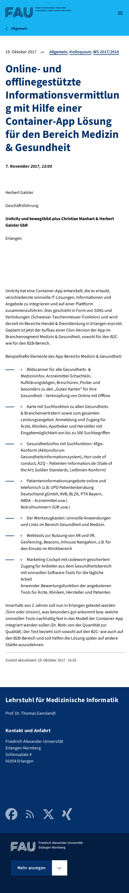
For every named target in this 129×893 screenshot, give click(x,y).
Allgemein (58, 52)
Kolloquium (80, 52)
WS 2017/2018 (106, 52)
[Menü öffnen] (120, 13)
